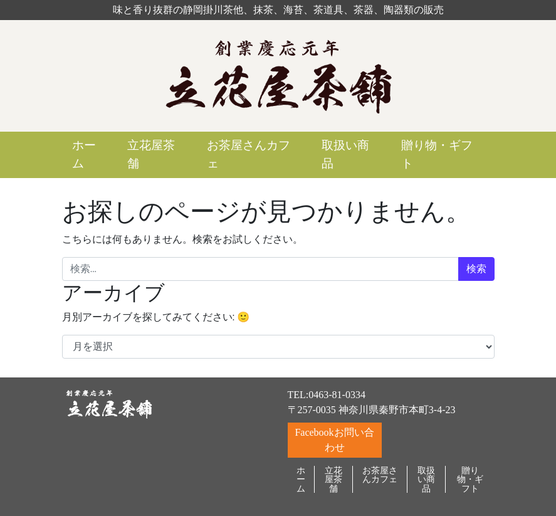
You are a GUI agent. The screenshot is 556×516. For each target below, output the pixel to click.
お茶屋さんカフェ (248, 154)
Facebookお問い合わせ (334, 440)
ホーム (84, 154)
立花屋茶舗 (151, 154)
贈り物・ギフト (437, 154)
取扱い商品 (345, 154)
